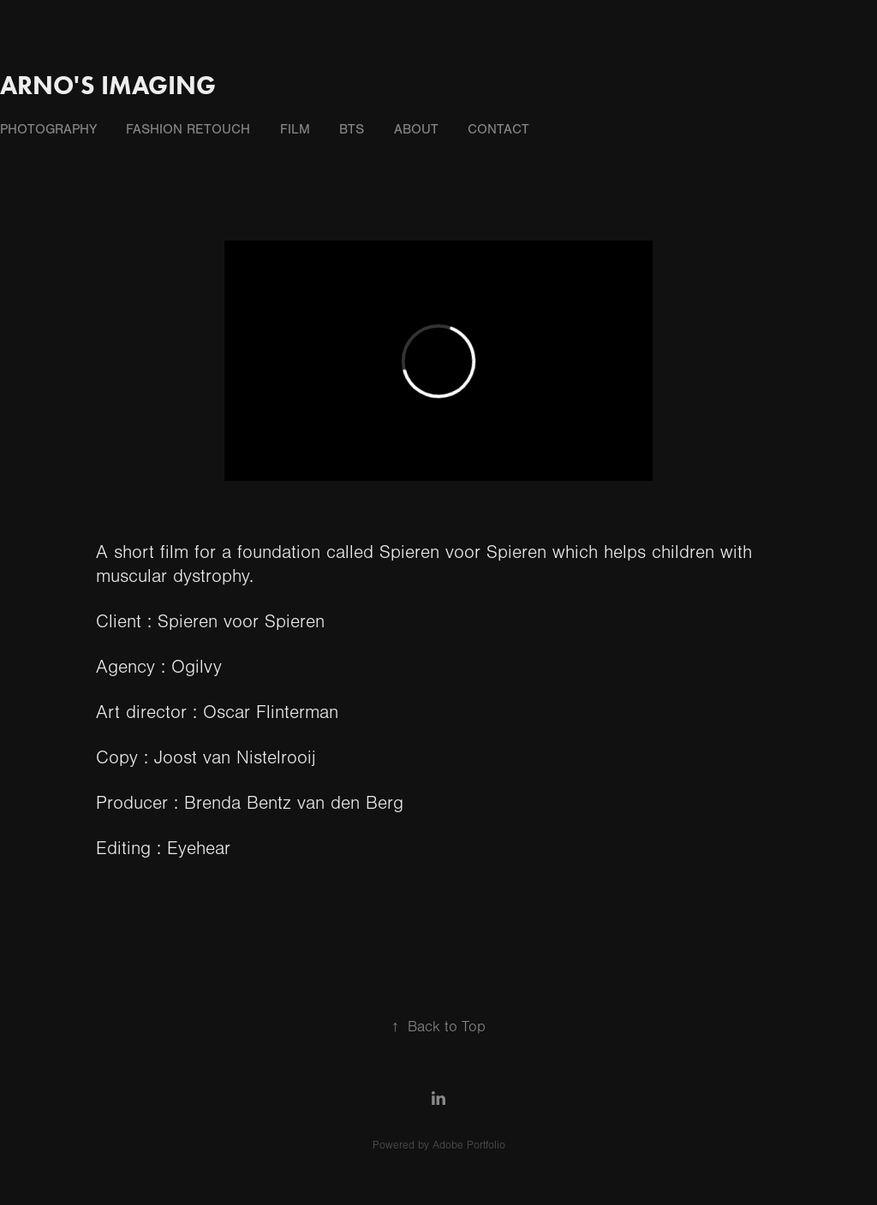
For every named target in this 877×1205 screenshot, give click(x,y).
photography (48, 129)
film (295, 129)
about (416, 129)
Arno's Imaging (108, 85)
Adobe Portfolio (469, 1145)
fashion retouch (188, 129)
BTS (351, 129)
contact (498, 129)
